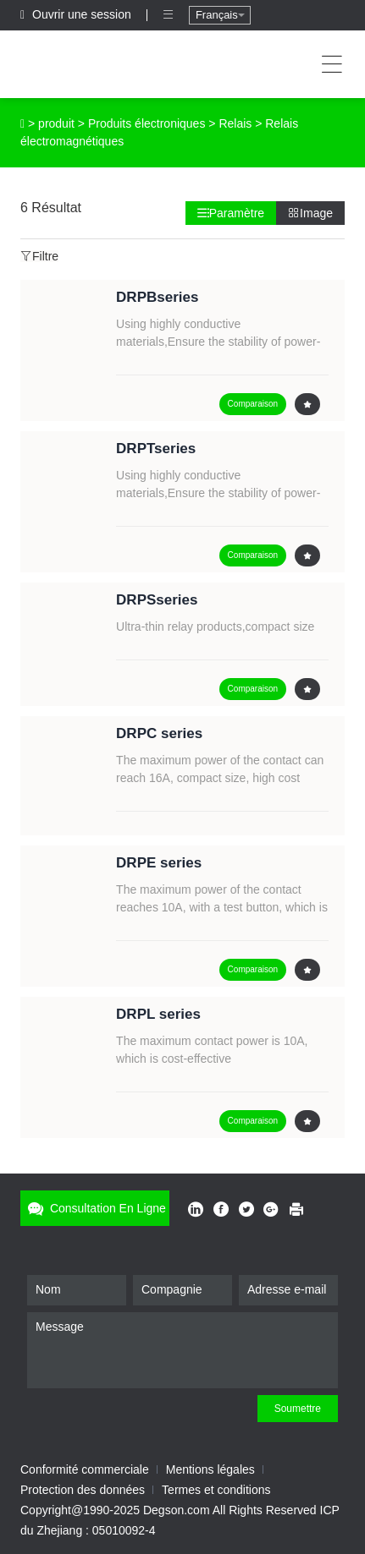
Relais (235, 123)
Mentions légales (210, 1469)
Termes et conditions (216, 1490)
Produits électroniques (147, 123)
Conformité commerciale (84, 1469)
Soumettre (297, 1408)
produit (56, 123)
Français (220, 14)
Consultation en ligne (95, 1208)
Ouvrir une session (77, 14)
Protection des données (82, 1490)
